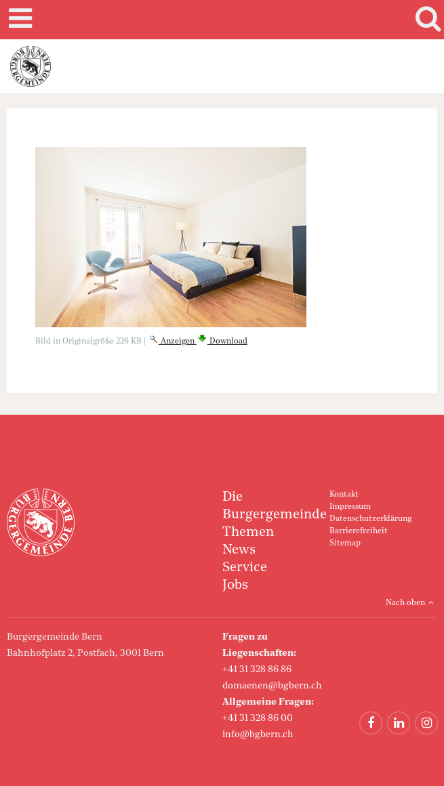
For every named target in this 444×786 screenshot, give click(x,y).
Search (425, 19)
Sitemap (345, 543)
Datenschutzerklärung (370, 519)
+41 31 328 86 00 (257, 718)
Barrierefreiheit (358, 531)
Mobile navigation (18, 19)
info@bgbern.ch (258, 734)
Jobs (235, 585)
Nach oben (405, 603)
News (239, 550)
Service (244, 568)
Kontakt (344, 495)
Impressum (350, 507)
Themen (248, 532)
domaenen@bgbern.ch (272, 685)
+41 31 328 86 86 (256, 669)
